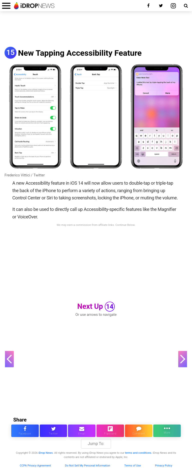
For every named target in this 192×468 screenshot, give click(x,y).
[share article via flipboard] (110, 431)
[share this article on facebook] (25, 431)
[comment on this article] (138, 431)
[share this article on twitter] (53, 431)
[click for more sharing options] (167, 431)
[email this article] (82, 431)
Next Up (96, 307)
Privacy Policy (163, 465)
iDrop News (45, 453)
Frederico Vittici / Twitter (24, 175)
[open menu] (6, 5)
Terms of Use (132, 465)
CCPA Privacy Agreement (35, 465)
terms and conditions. (138, 453)
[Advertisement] (96, 29)
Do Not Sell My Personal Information (87, 465)
